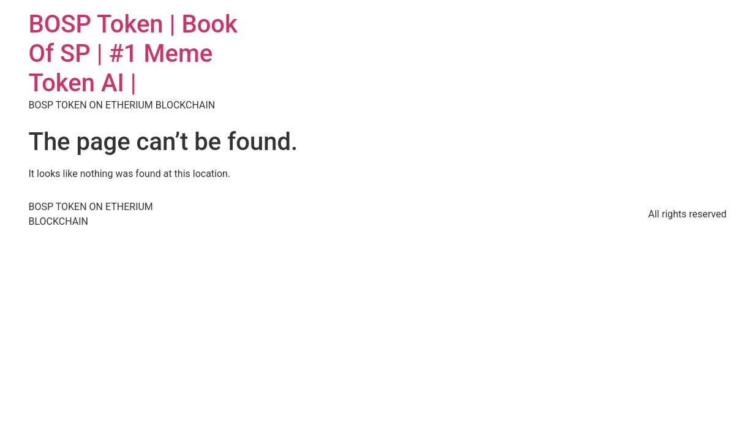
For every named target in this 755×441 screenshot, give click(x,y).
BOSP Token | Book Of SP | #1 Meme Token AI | (133, 53)
